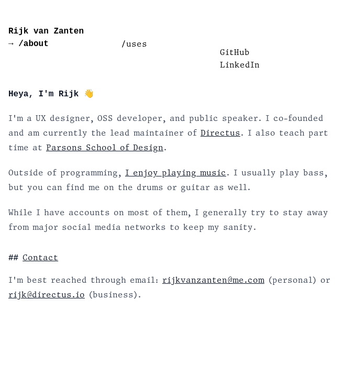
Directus (220, 133)
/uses (134, 44)
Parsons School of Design (104, 147)
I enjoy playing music (175, 173)
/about (31, 44)
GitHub (235, 52)
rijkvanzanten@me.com (213, 280)
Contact (40, 258)
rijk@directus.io (46, 295)
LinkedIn (240, 65)
